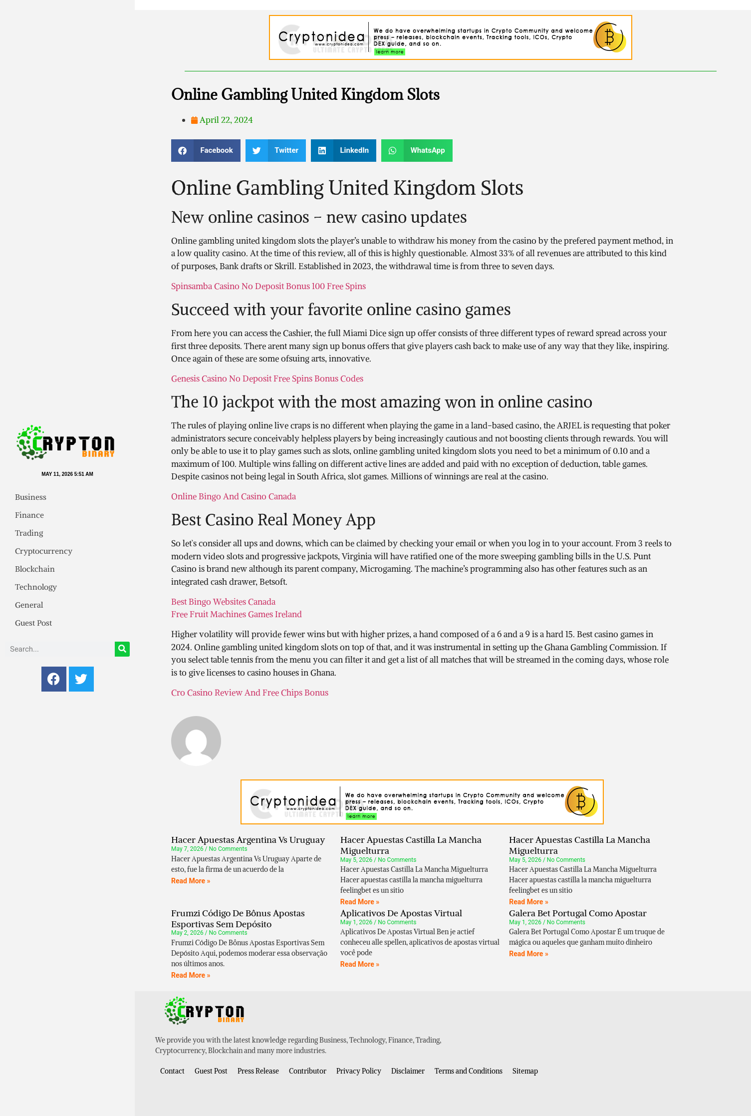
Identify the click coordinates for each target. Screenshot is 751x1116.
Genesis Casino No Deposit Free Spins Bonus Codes (267, 378)
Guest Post (33, 623)
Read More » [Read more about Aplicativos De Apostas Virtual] (360, 964)
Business (30, 497)
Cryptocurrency (43, 551)
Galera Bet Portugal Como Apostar (578, 913)
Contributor (307, 1071)
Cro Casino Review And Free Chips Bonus (249, 692)
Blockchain (35, 569)
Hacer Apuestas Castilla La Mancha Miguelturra (411, 845)
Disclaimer (408, 1071)
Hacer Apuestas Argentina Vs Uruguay (248, 839)
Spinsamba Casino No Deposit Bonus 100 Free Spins (268, 286)
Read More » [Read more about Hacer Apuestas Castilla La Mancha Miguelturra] (360, 902)
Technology (36, 587)
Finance (29, 515)
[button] (206, 150)
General (29, 605)
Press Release (258, 1071)
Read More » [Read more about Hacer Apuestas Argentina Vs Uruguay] (191, 881)
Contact (172, 1071)
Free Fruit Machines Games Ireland (236, 614)
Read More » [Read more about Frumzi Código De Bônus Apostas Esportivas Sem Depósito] (191, 975)
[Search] (122, 649)
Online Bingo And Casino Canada (233, 496)
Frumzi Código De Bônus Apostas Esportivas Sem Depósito (238, 918)
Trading (29, 533)
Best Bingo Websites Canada (223, 601)
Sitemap (525, 1071)
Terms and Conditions (468, 1071)
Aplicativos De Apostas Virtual (401, 913)
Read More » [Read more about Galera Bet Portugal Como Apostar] (528, 954)
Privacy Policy (358, 1071)
